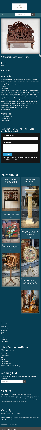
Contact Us (4, 339)
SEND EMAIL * (7, 154)
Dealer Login (4, 341)
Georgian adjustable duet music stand (11, 247)
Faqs (2, 337)
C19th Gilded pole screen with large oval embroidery (30, 232)
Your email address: (8, 135)
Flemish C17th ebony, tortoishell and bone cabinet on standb (11, 181)
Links (2, 332)
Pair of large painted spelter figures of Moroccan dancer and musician (30, 283)
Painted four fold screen (11, 214)
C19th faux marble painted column (30, 180)
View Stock (4, 330)
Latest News (4, 336)
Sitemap (13, 429)
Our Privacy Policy (6, 429)
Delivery (3, 334)
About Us (3, 326)
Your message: (7, 142)
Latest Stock (4, 328)
